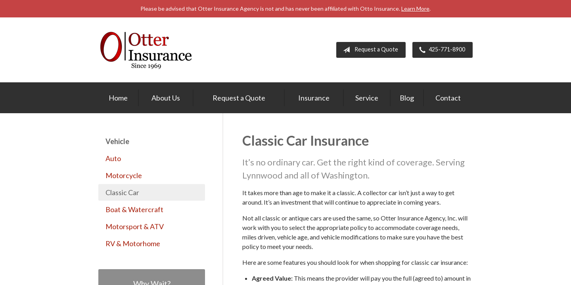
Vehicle (117, 141)
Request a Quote (369, 50)
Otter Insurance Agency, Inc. (146, 50)
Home (118, 97)
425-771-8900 (440, 50)
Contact (448, 97)
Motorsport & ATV (134, 226)
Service (366, 97)
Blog (407, 97)
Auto (113, 158)
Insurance (314, 97)
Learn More (415, 8)
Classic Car (122, 192)
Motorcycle (123, 175)
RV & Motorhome (132, 243)
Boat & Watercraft (134, 209)
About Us (165, 97)
